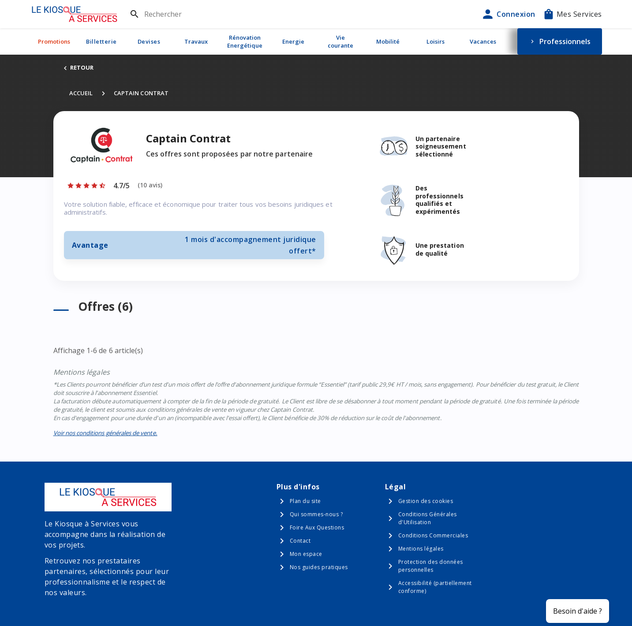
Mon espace (306, 554)
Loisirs (435, 41)
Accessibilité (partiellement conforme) (435, 587)
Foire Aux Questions (317, 527)
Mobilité (388, 41)
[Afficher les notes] (114, 185)
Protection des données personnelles (430, 566)
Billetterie (101, 41)
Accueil (81, 93)
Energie (293, 41)
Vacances (483, 41)
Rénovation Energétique (244, 41)
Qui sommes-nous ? (316, 514)
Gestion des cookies (425, 501)
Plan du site (305, 501)
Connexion (508, 14)
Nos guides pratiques (319, 567)
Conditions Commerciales (433, 535)
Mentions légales (421, 548)
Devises (149, 41)
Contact (300, 540)
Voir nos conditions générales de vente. (105, 433)
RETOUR (77, 67)
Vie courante (340, 41)
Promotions (54, 41)
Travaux (196, 41)
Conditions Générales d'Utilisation (427, 518)
